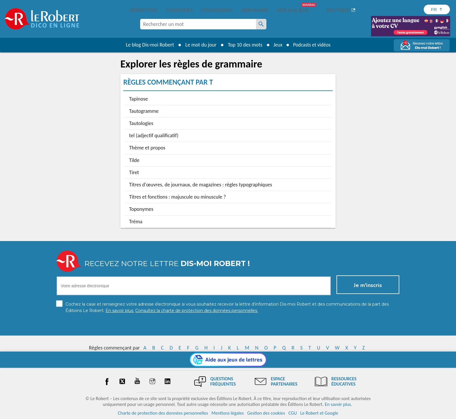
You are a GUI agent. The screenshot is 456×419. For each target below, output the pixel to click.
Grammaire (254, 10)
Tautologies (141, 123)
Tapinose (138, 99)
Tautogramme (144, 111)
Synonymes (179, 10)
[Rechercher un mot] (261, 24)
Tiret (134, 172)
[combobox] (198, 24)
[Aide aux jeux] (228, 359)
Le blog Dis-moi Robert (148, 45)
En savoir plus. (338, 404)
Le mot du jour (199, 45)
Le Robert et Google (319, 413)
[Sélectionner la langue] (437, 9)
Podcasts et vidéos (312, 45)
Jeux (277, 45)
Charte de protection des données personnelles (163, 413)
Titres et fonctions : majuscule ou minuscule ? (177, 197)
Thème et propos (147, 148)
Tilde (134, 160)
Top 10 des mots (243, 45)
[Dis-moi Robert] (291, 24)
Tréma (135, 221)
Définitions (144, 10)
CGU (292, 413)
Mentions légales (227, 413)
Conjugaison (216, 10)
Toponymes (141, 209)
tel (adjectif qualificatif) (153, 135)
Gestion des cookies (266, 413)
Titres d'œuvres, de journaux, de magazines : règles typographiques (200, 184)
